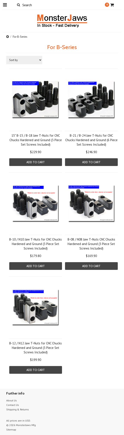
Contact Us (12, 405)
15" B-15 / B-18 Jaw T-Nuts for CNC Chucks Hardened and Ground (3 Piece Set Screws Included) (35, 139)
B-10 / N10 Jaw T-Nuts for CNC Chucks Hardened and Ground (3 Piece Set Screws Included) (35, 243)
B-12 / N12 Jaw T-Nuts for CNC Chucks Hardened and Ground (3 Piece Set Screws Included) (35, 347)
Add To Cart (35, 162)
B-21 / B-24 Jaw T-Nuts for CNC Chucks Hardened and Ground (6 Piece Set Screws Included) (91, 139)
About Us (11, 400)
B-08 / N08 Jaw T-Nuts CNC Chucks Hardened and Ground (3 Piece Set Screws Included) (91, 243)
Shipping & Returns (17, 409)
